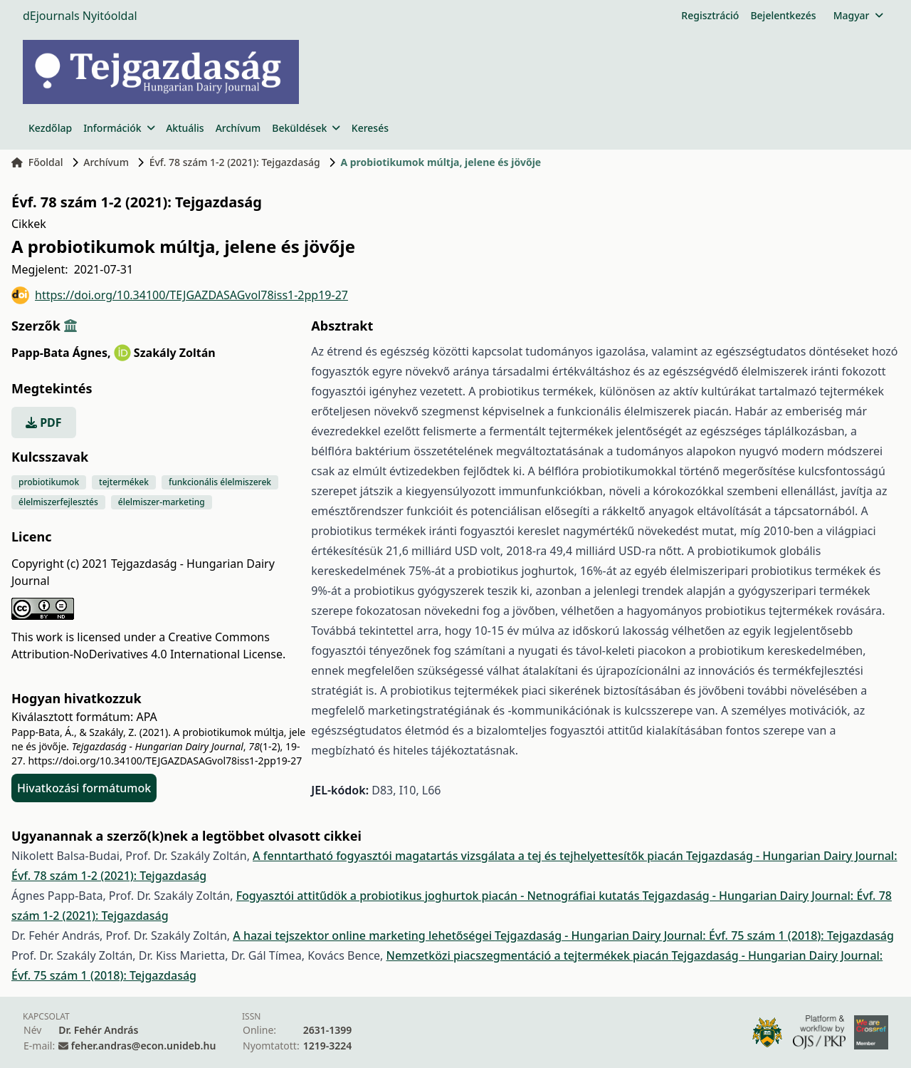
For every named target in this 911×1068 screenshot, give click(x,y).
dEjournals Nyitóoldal (80, 16)
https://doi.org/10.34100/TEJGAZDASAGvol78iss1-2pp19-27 (179, 295)
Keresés (370, 128)
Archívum (238, 128)
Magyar (858, 15)
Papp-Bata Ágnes (61, 353)
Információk (118, 128)
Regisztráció (710, 15)
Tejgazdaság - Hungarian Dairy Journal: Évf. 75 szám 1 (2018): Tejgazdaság (694, 935)
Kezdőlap (50, 128)
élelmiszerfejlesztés (58, 502)
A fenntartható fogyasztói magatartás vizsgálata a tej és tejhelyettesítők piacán (469, 856)
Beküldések (305, 128)
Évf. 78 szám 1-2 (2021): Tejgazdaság (234, 162)
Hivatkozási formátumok (84, 788)
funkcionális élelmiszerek (220, 482)
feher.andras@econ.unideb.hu (143, 1045)
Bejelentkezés (783, 15)
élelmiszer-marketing (161, 502)
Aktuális (185, 128)
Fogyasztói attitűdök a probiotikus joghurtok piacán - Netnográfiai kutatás (439, 895)
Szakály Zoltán (175, 353)
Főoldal (37, 162)
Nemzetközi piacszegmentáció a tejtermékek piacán (529, 955)
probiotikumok (49, 482)
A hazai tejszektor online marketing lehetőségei (364, 935)
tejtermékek (124, 482)
